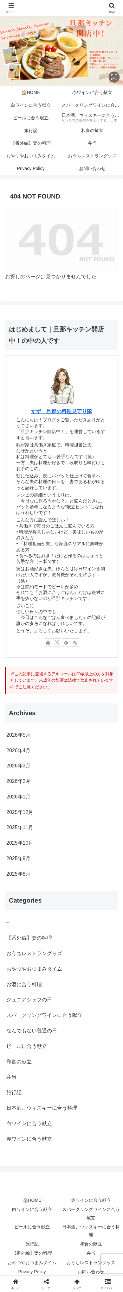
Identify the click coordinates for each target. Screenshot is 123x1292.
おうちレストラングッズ (91, 1262)
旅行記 (32, 1243)
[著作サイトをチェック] (48, 642)
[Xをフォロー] (57, 642)
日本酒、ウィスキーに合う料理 (91, 1230)
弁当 (91, 1253)
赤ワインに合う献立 (91, 1200)
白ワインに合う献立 (32, 1209)
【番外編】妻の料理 (32, 1253)
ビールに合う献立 (32, 1226)
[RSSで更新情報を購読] (75, 642)
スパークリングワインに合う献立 (91, 1213)
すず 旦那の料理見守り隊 (61, 411)
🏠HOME (32, 1200)
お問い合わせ (91, 1271)
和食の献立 (91, 1243)
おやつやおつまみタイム (32, 1262)
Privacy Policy (32, 1271)
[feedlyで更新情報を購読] (66, 642)
